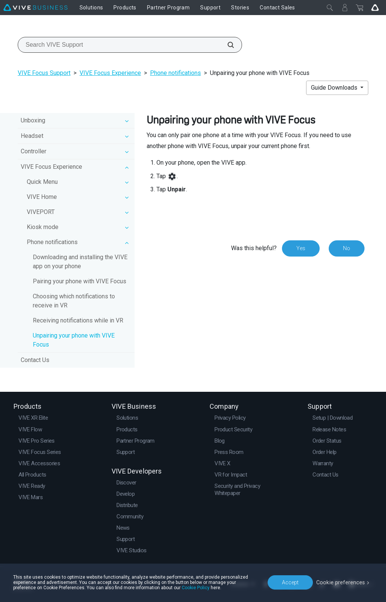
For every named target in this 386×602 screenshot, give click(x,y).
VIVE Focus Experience (110, 72)
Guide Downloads (335, 87)
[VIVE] (35, 7)
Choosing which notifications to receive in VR (74, 301)
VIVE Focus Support (44, 72)
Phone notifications (175, 72)
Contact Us (35, 360)
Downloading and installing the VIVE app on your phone (80, 262)
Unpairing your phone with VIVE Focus (74, 340)
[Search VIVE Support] (226, 44)
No (346, 248)
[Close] (329, 7)
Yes (300, 248)
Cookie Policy (196, 587)
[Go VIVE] (375, 7)
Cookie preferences (341, 582)
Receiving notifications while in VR (78, 320)
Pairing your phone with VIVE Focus (79, 281)
